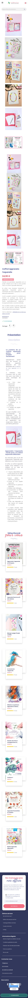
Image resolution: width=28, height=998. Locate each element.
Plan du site (5, 952)
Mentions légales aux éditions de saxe (11, 939)
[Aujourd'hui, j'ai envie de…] (14, 9)
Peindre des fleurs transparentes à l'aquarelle (12, 742)
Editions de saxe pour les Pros (9, 919)
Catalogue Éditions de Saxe (9, 922)
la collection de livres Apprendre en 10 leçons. (13, 368)
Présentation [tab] (14, 334)
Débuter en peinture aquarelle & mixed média (13, 706)
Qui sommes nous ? (7, 916)
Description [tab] (14, 339)
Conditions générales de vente (10, 942)
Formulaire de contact (7, 973)
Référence (5, 316)
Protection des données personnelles (11, 945)
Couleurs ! (10, 777)
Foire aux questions (7, 949)
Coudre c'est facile (7, 926)
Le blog (4, 929)
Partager (9, 326)
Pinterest (13, 326)
